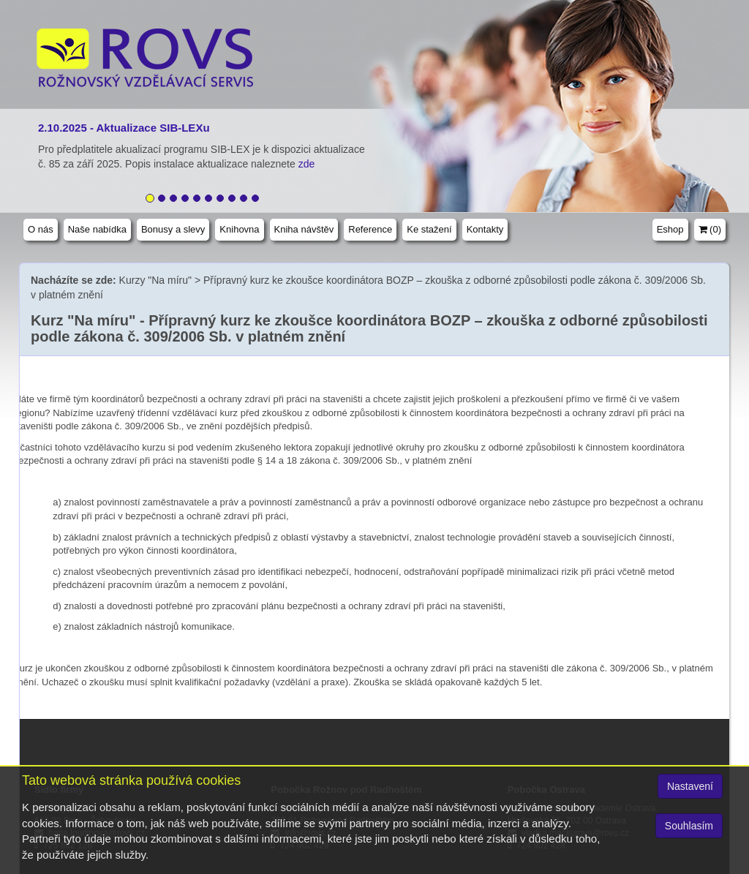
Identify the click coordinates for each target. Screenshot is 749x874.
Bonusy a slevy (173, 229)
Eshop (670, 229)
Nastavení (690, 786)
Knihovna (239, 229)
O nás (40, 229)
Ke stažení (429, 229)
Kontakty (485, 229)
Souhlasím (689, 826)
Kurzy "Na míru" (155, 280)
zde (307, 164)
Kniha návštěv (304, 229)
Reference (370, 229)
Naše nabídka (97, 229)
